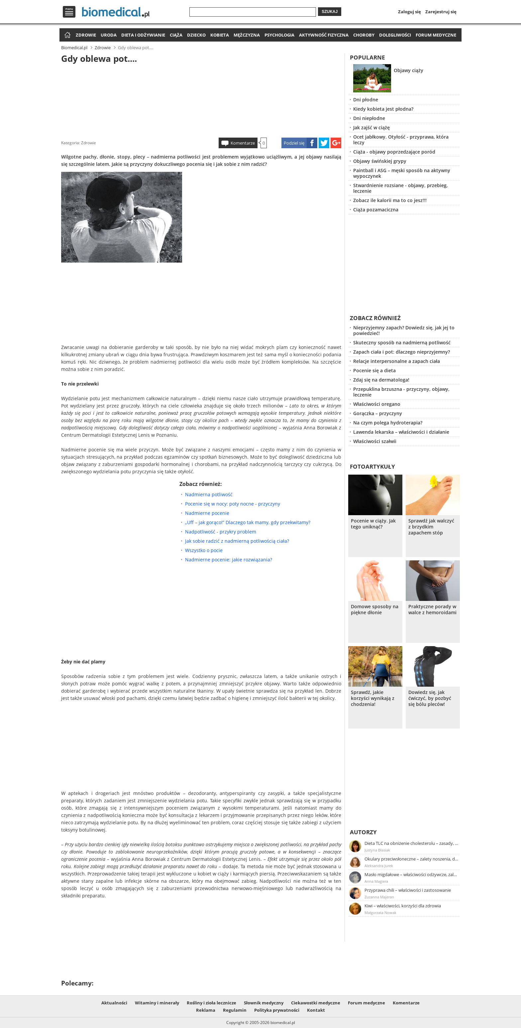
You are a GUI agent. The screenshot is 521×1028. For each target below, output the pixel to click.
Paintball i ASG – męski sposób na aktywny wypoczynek (401, 173)
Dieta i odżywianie (143, 35)
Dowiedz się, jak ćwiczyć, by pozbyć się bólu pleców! (429, 698)
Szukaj (330, 11)
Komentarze (243, 143)
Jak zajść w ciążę (371, 127)
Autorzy (363, 832)
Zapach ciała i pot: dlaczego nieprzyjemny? (401, 352)
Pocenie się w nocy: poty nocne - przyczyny (232, 504)
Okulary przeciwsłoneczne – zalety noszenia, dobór (412, 859)
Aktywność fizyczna (324, 35)
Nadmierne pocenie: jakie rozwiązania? (228, 559)
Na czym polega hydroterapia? (387, 422)
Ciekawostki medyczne (315, 1003)
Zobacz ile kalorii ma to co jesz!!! (390, 200)
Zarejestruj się (441, 12)
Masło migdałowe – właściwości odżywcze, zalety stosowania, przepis (412, 874)
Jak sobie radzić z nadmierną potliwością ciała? (237, 541)
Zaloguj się (409, 12)
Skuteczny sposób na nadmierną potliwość (402, 342)
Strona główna (66, 35)
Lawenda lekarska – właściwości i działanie (401, 432)
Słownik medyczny (263, 1003)
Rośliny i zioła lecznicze (211, 1003)
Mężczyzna (247, 35)
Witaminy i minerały (157, 1003)
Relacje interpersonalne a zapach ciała (396, 361)
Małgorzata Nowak (380, 912)
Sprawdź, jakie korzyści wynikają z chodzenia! (372, 698)
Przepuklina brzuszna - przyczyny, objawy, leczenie (401, 392)
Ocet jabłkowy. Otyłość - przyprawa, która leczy (401, 140)
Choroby (363, 35)
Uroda (109, 35)
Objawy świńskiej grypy (379, 161)
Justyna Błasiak (377, 850)
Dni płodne (365, 99)
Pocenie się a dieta (374, 370)
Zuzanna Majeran (379, 896)
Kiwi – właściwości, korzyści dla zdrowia (403, 906)
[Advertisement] (201, 99)
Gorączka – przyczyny (377, 413)
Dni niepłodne (369, 118)
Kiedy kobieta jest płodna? (383, 109)
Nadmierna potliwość (209, 494)
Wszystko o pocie (204, 550)
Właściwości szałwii (374, 441)
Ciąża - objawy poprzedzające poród (394, 152)
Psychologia (279, 35)
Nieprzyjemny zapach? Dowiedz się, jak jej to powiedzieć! (404, 330)
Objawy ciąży (408, 70)
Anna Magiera (376, 881)
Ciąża (176, 35)
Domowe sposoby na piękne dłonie (374, 610)
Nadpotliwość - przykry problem (220, 531)
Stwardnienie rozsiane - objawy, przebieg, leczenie (400, 188)
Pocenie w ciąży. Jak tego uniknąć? (373, 524)
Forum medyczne (436, 35)
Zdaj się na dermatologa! (381, 380)
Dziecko (196, 35)
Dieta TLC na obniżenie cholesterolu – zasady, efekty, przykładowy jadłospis (412, 843)
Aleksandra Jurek (379, 865)
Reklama (205, 1010)
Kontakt (316, 1010)
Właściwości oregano (376, 404)
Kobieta (219, 35)
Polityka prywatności (276, 1010)
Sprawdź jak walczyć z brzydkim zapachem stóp (431, 527)
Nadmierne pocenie (207, 513)
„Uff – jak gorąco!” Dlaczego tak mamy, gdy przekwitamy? (247, 522)
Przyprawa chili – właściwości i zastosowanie (408, 890)
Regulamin (235, 1010)
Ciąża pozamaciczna (375, 209)
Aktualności (114, 1003)
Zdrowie (86, 35)
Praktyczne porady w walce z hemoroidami (432, 610)
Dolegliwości (395, 35)
